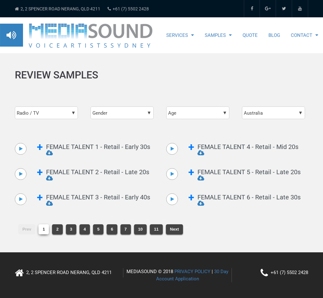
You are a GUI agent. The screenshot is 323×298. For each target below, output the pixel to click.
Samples (215, 35)
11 (156, 229)
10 (140, 229)
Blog (274, 35)
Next (174, 229)
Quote (250, 35)
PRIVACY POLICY (192, 271)
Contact (301, 35)
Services (177, 35)
